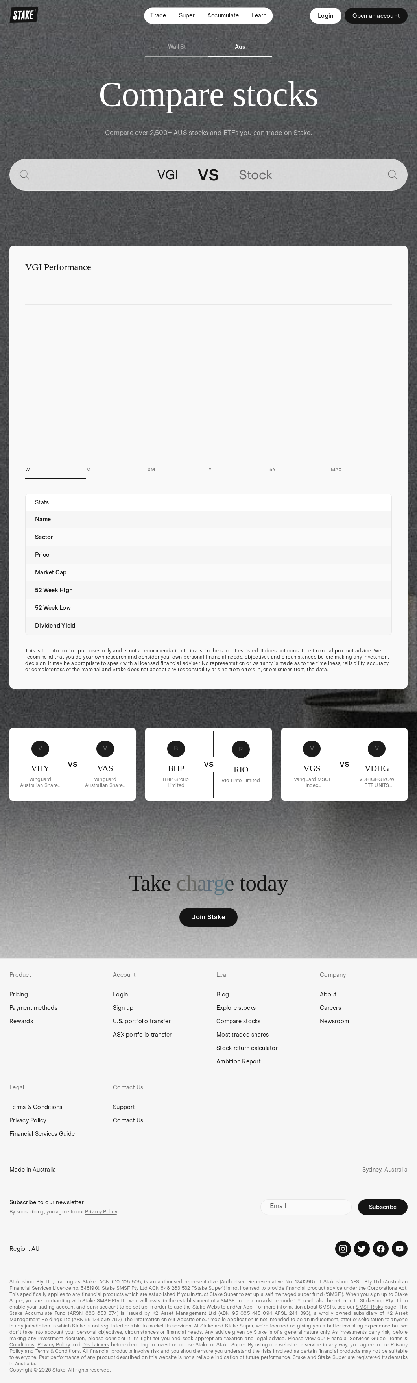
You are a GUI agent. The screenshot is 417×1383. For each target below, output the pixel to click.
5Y (272, 469)
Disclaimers (95, 1345)
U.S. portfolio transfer (142, 1021)
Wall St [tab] (177, 47)
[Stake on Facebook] (381, 1249)
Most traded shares (242, 1034)
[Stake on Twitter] (362, 1249)
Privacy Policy (27, 1120)
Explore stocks (236, 1008)
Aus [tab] (240, 47)
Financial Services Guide (42, 1134)
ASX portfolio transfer (142, 1034)
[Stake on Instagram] (343, 1249)
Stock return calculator (247, 1048)
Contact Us (128, 1120)
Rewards (21, 1021)
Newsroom (334, 1021)
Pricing (18, 994)
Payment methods (33, 1008)
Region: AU (24, 1249)
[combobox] (106, 175)
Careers (330, 1008)
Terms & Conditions (36, 1107)
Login (326, 16)
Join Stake (208, 917)
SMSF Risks (369, 1307)
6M (151, 469)
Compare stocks (238, 1021)
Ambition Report (238, 1061)
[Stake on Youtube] (400, 1249)
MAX (336, 469)
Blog (222, 994)
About (328, 994)
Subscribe (383, 1207)
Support (124, 1107)
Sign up (123, 1008)
